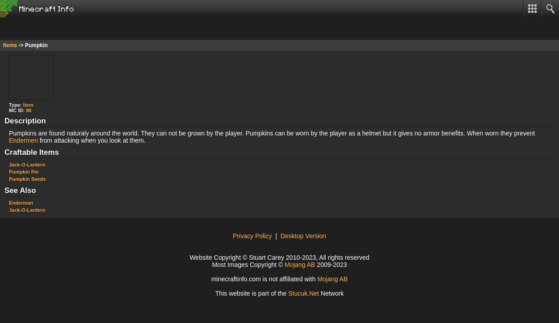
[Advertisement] (72, 28)
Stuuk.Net (303, 293)
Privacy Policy (252, 236)
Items (10, 45)
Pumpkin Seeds (27, 179)
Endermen (23, 140)
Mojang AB (300, 264)
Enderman (21, 202)
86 (28, 110)
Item (28, 105)
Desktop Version (303, 236)
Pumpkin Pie (24, 172)
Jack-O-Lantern (27, 164)
